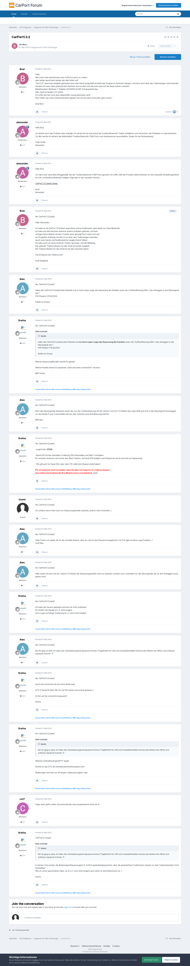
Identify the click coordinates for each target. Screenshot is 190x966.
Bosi (25, 44)
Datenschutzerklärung (91, 946)
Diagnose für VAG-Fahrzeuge (44, 47)
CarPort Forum (25, 5)
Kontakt (106, 946)
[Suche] (148, 14)
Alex (22, 279)
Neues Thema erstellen (140, 57)
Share (151, 46)
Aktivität (24, 14)
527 (22, 145)
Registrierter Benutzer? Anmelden (138, 5)
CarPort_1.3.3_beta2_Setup (46, 183)
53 (22, 822)
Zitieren (44, 112)
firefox (22, 320)
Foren (13, 15)
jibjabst (168, 112)
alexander (22, 122)
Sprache (75, 946)
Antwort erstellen (168, 57)
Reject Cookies (171, 960)
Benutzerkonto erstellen (168, 5)
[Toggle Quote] (39, 336)
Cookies (116, 946)
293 (22, 343)
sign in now (69, 907)
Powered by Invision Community (95, 952)
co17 (22, 799)
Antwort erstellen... (33, 918)
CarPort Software (39, 14)
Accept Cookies (150, 960)
